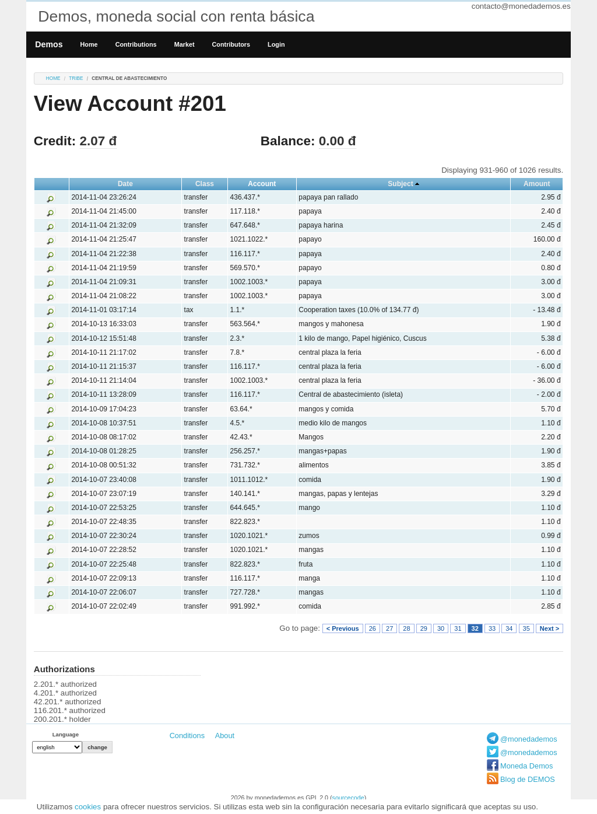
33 (492, 628)
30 (440, 628)
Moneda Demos (526, 765)
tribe (76, 78)
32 (475, 628)
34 (508, 628)
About (224, 735)
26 (372, 628)
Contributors (231, 44)
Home (89, 44)
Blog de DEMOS (527, 779)
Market (184, 44)
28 (406, 628)
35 (526, 628)
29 (423, 628)
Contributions (136, 44)
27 (389, 628)
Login (276, 44)
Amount (537, 184)
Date (125, 184)
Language (65, 734)
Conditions (187, 735)
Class (204, 184)
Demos (48, 44)
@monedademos (528, 739)
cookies (88, 806)
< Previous (342, 628)
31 (457, 628)
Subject (400, 184)
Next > (549, 628)
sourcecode (348, 797)
